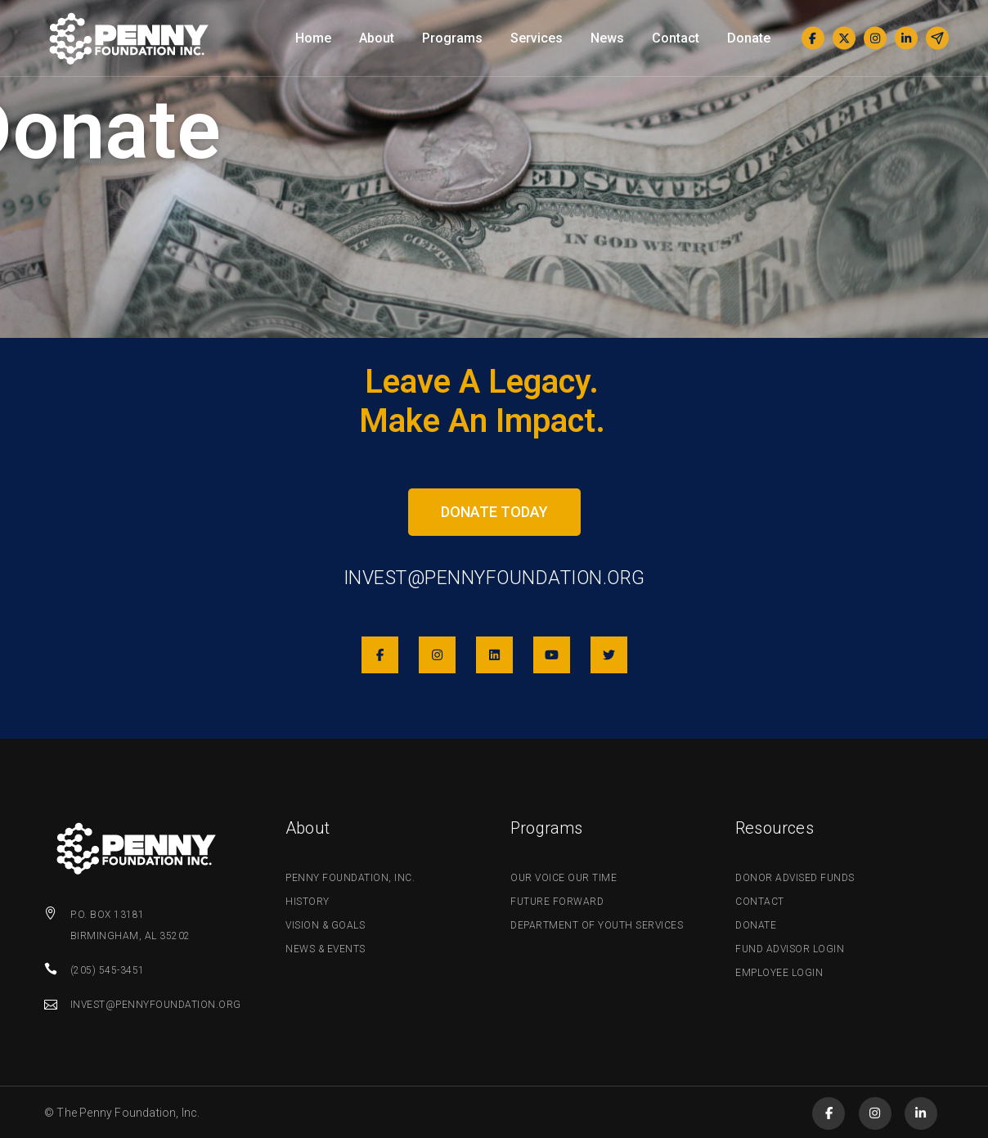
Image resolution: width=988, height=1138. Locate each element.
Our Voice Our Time (563, 878)
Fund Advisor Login (789, 949)
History (307, 901)
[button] (494, 512)
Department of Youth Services (596, 925)
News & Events (325, 949)
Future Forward (557, 901)
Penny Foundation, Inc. (350, 878)
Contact (759, 901)
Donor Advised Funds (795, 878)
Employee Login (779, 973)
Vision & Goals (325, 925)
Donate (755, 925)
